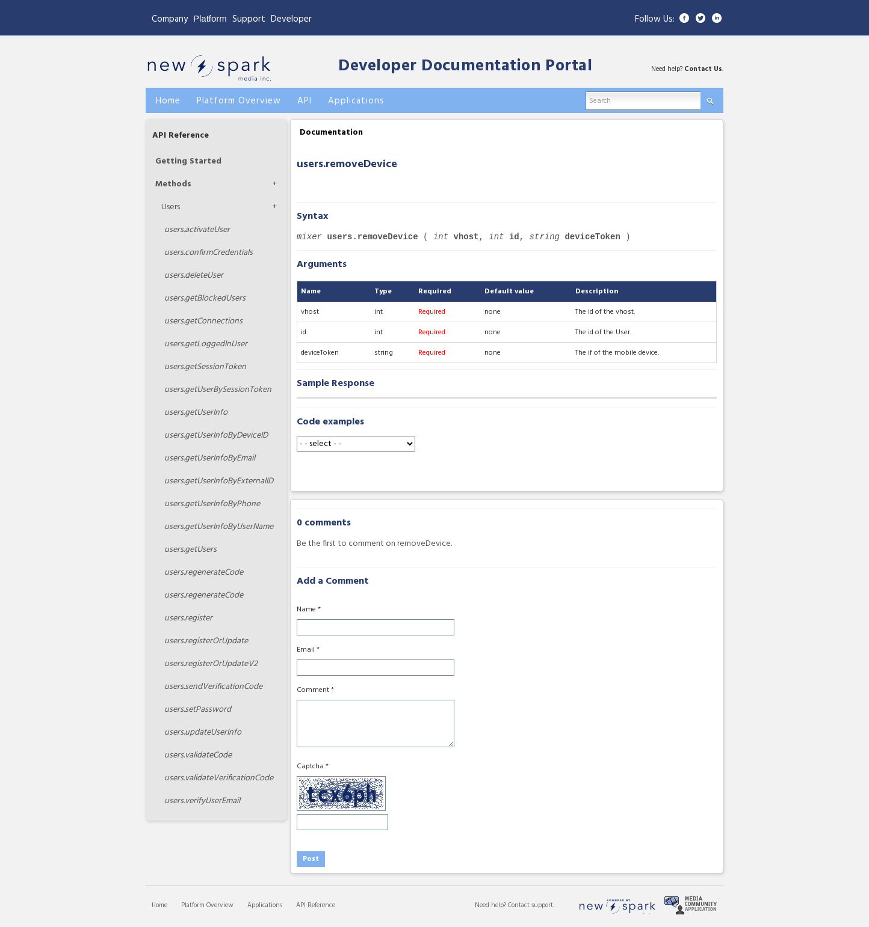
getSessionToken (205, 367)
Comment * (315, 690)
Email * (308, 650)
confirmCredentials (208, 253)
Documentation (331, 132)
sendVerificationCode (213, 687)
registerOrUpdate (206, 641)
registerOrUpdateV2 (211, 664)
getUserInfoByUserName (218, 527)
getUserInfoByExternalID (218, 481)
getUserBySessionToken (217, 390)
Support (248, 19)
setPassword (197, 710)
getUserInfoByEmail (209, 458)
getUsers (190, 550)
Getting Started (188, 161)
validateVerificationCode (218, 778)
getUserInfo (195, 413)
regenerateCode (203, 573)
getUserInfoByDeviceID (216, 435)
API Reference (180, 135)
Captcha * (313, 766)
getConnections (203, 321)
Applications (264, 905)
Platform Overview (207, 905)
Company (170, 19)
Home (159, 905)
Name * (309, 610)
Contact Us (703, 69)
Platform (210, 18)
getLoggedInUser (205, 344)
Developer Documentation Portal (465, 66)
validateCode (198, 755)
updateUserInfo (202, 732)
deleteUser (193, 276)
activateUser (197, 230)
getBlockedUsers (205, 298)
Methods (173, 184)
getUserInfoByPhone (212, 504)
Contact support (530, 905)
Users (170, 207)
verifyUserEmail (202, 801)
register (188, 618)
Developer (291, 19)
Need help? (491, 905)
